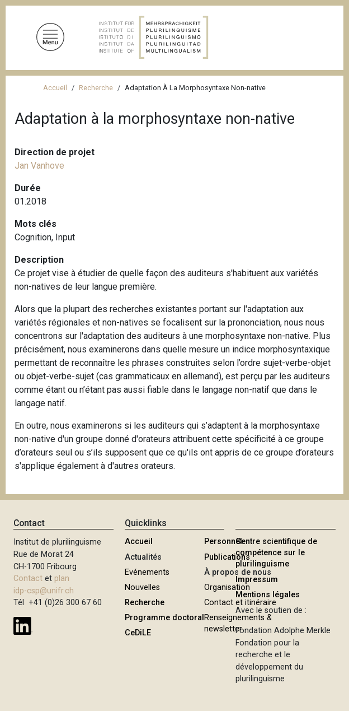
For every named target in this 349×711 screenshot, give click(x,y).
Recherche (96, 87)
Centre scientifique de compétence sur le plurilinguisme (276, 553)
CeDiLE (138, 633)
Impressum (256, 579)
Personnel (223, 541)
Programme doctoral (164, 617)
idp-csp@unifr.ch (43, 591)
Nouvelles (142, 587)
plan (61, 578)
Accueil (55, 87)
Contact (28, 578)
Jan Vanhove (39, 165)
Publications (227, 557)
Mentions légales (267, 595)
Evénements (147, 572)
